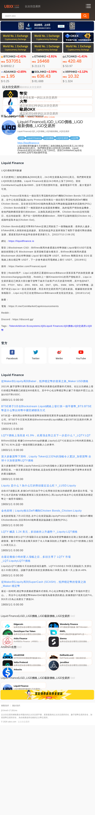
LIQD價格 (67, 355)
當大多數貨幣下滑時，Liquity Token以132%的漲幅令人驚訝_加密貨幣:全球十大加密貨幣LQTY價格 (46, 487)
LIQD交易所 (79, 355)
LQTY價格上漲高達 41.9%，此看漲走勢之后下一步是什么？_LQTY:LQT (46, 464)
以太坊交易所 (24, 811)
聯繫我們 (5, 796)
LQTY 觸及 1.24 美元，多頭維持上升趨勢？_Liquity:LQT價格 (39, 560)
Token (12, 355)
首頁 (3, 145)
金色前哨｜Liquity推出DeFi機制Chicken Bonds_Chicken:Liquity (41, 539)
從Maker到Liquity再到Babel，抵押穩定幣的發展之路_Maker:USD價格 (44, 410)
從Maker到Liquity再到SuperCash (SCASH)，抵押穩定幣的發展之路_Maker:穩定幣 (43, 612)
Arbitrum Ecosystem (27, 355)
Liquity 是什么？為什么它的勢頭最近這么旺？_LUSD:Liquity (38, 514)
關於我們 (16, 796)
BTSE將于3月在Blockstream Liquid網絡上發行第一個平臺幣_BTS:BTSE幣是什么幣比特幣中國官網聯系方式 (46, 437)
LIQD (42, 355)
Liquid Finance (53, 355)
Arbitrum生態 (16, 145)
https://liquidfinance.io (28, 171)
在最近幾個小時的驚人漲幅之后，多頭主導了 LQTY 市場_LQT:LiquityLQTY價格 (36, 587)
